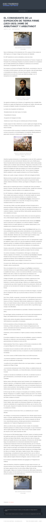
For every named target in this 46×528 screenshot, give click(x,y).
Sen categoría (11, 502)
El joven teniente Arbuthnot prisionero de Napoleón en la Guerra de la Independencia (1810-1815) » (24, 516)
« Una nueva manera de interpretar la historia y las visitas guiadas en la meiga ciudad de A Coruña (22, 511)
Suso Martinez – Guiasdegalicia (14, 524)
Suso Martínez (16, 29)
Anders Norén (34, 524)
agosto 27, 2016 (7, 29)
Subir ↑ (40, 524)
